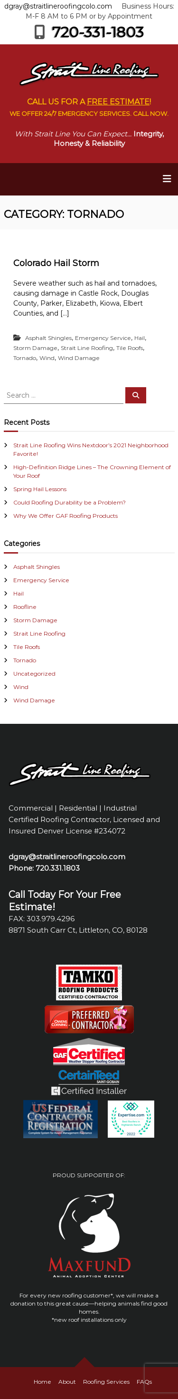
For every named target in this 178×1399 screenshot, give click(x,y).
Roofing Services (106, 1381)
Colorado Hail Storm (56, 263)
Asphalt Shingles (48, 337)
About (67, 1381)
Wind (47, 357)
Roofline (25, 606)
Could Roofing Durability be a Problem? (69, 502)
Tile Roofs (129, 347)
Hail (139, 337)
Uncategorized (34, 673)
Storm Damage (35, 347)
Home (42, 1381)
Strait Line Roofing (87, 347)
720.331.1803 (58, 868)
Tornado (24, 357)
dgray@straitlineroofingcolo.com (58, 6)
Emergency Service (103, 337)
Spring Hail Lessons (39, 489)
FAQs (144, 1381)
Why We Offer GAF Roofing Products (65, 515)
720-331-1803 (89, 32)
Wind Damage (79, 357)
